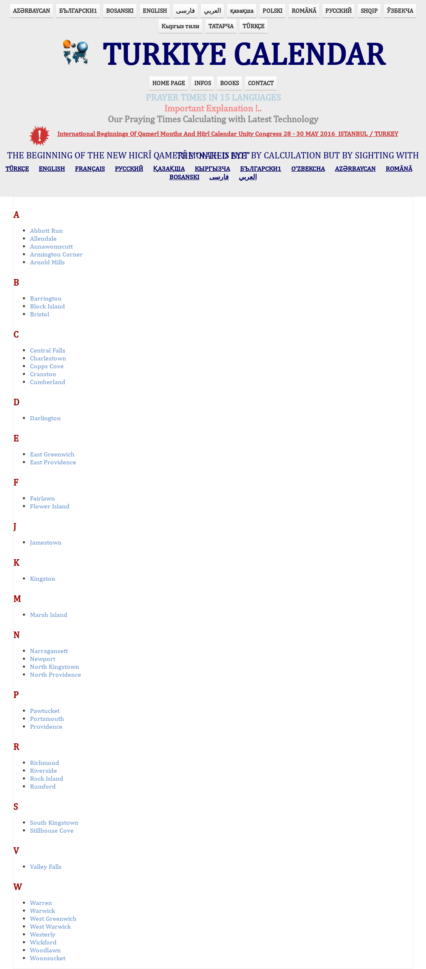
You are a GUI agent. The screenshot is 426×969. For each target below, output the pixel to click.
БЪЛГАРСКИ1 (78, 10)
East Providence (53, 462)
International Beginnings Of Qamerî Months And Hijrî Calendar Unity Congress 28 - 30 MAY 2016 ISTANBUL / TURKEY (227, 134)
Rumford (43, 786)
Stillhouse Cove (52, 830)
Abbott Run (46, 230)
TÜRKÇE (254, 26)
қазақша (241, 10)
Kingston (42, 578)
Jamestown (46, 542)
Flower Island (49, 506)
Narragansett (49, 651)
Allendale (43, 238)
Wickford (43, 942)
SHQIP (369, 10)
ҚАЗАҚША (169, 169)
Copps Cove (47, 366)
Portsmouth (47, 718)
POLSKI (272, 10)
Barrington (46, 298)
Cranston (43, 374)
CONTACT (261, 82)
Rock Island (46, 778)
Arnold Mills (47, 262)
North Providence (55, 674)
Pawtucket (44, 711)
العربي (212, 10)
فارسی (185, 10)
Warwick (42, 911)
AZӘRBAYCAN (31, 10)
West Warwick (50, 926)
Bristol (39, 314)
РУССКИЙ (338, 10)
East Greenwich (52, 454)
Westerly (42, 934)
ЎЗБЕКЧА (400, 10)
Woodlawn (45, 950)
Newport (42, 659)
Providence (46, 726)
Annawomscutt (51, 246)
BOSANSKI (120, 10)
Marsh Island (48, 615)
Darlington (45, 418)
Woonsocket (47, 958)
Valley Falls (46, 866)
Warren (41, 903)
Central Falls (47, 350)
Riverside (43, 770)
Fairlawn (42, 498)
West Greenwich (53, 918)
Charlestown (48, 358)
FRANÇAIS (90, 169)
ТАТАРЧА (220, 26)
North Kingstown (54, 667)
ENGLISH (155, 10)
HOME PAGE (168, 82)
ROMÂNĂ (304, 10)
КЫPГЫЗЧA (212, 169)
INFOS (202, 82)
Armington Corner (56, 254)
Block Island (47, 306)
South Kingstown (54, 822)
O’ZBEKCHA (308, 169)
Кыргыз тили (180, 26)
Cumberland (47, 382)
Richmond (44, 763)
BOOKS (229, 82)
